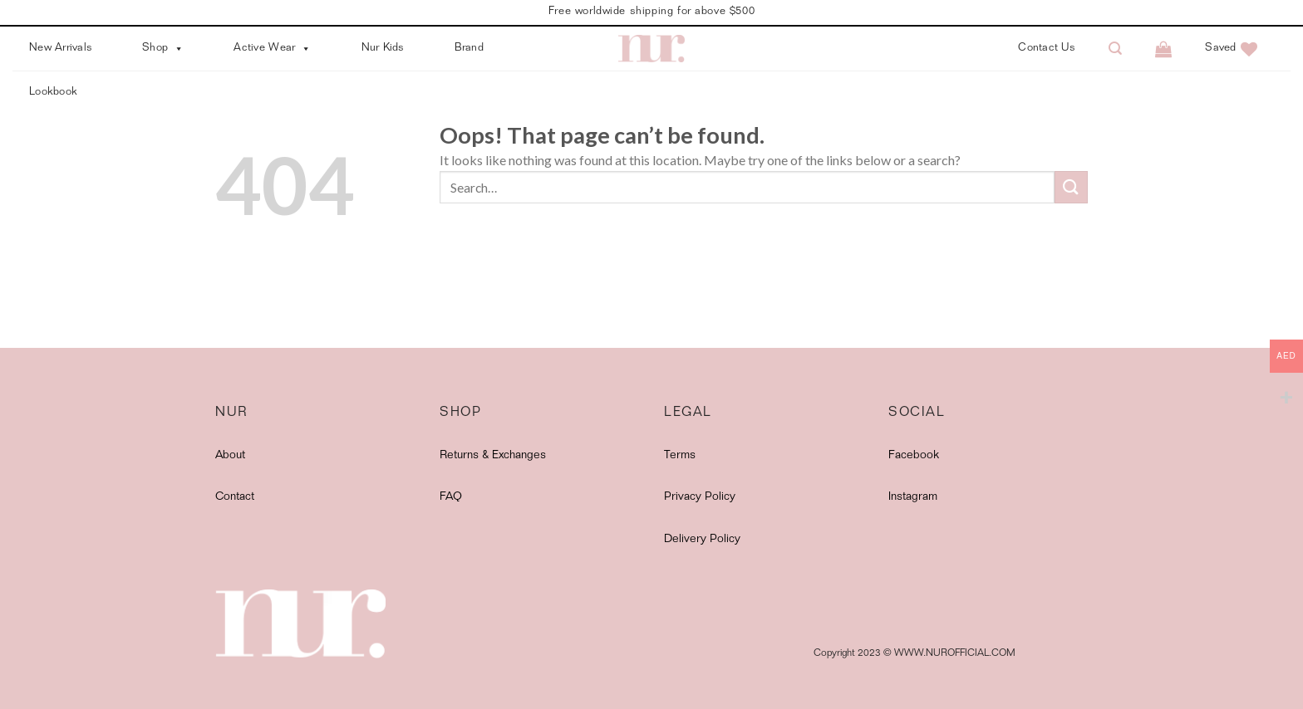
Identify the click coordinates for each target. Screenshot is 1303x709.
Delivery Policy (702, 539)
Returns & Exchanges (493, 456)
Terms (680, 456)
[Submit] (1071, 187)
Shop (163, 49)
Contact (234, 497)
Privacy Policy (699, 497)
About (230, 456)
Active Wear (272, 49)
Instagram (912, 497)
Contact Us (1046, 48)
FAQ (451, 497)
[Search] (1115, 48)
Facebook (913, 456)
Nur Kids (383, 48)
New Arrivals (60, 48)
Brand (469, 48)
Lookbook (53, 92)
